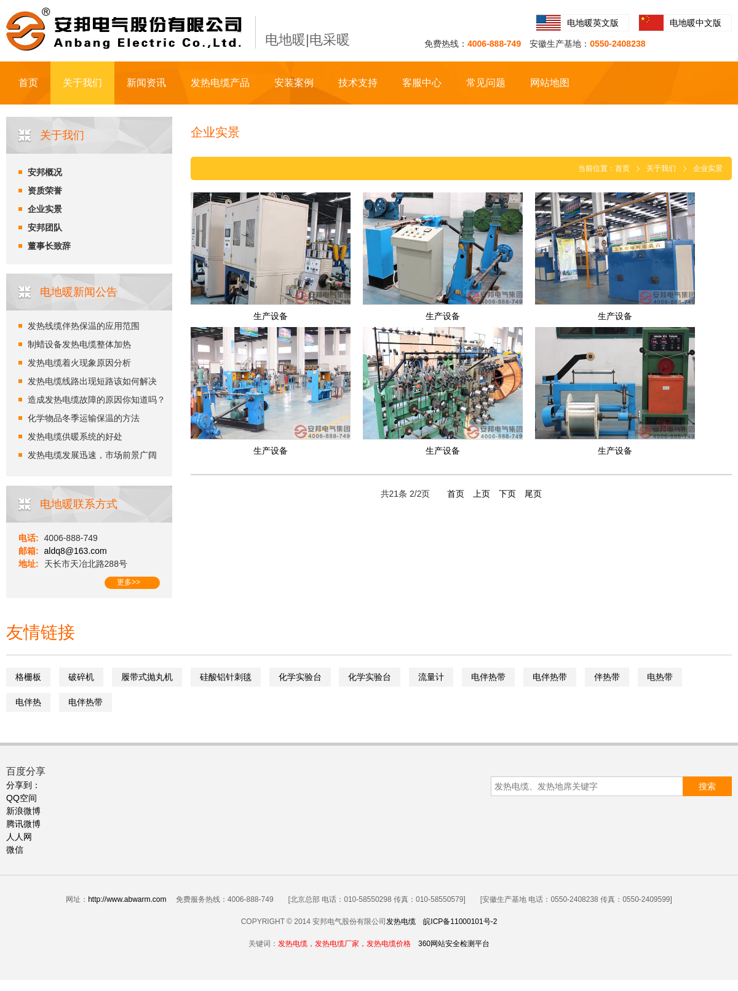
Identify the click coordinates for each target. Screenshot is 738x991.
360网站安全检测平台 (454, 943)
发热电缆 (401, 921)
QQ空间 (21, 798)
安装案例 (294, 82)
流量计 (431, 677)
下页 (507, 494)
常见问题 (486, 82)
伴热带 (607, 677)
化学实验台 (300, 677)
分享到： (23, 785)
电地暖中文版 (695, 23)
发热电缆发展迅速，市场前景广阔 (92, 455)
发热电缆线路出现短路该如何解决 (92, 381)
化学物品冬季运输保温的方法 (84, 418)
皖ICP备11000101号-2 (460, 921)
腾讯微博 (23, 824)
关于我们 (82, 82)
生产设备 (270, 316)
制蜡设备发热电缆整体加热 (79, 344)
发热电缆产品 (220, 82)
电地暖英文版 (593, 23)
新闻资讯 (146, 82)
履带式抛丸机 (147, 677)
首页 (28, 82)
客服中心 (422, 82)
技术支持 (358, 82)
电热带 (660, 677)
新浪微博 (23, 811)
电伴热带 (488, 677)
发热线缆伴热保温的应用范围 (84, 326)
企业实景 (45, 209)
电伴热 (28, 702)
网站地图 (549, 82)
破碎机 (81, 677)
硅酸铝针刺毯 (226, 677)
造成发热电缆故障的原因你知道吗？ (96, 400)
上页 (481, 494)
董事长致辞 (49, 246)
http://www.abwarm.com (127, 899)
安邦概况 (45, 172)
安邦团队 (45, 227)
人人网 (19, 837)
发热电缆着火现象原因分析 (79, 363)
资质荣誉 (45, 190)
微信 (14, 850)
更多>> (128, 582)
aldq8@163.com (75, 551)
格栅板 (28, 677)
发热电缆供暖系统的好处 (75, 436)
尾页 (533, 494)
